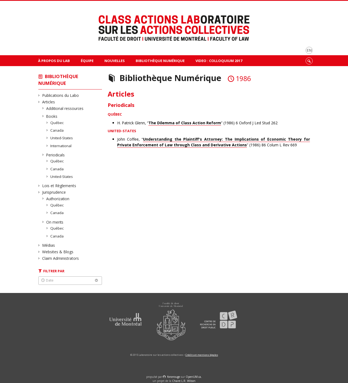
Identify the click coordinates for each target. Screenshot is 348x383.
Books (51, 116)
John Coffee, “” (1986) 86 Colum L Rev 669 (213, 142)
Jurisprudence (54, 192)
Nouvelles (114, 60)
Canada (57, 130)
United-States (62, 137)
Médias (48, 245)
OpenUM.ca (193, 377)
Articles (48, 101)
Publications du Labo (60, 95)
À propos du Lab (54, 60)
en (309, 50)
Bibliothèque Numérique (160, 60)
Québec (57, 122)
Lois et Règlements (59, 185)
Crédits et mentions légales (201, 355)
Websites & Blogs (57, 251)
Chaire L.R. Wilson (183, 381)
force (173, 377)
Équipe (87, 60)
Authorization (57, 198)
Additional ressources (64, 108)
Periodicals (55, 154)
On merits (54, 222)
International (61, 145)
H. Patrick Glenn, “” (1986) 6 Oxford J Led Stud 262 (197, 123)
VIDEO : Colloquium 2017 (218, 60)
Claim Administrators (60, 258)
